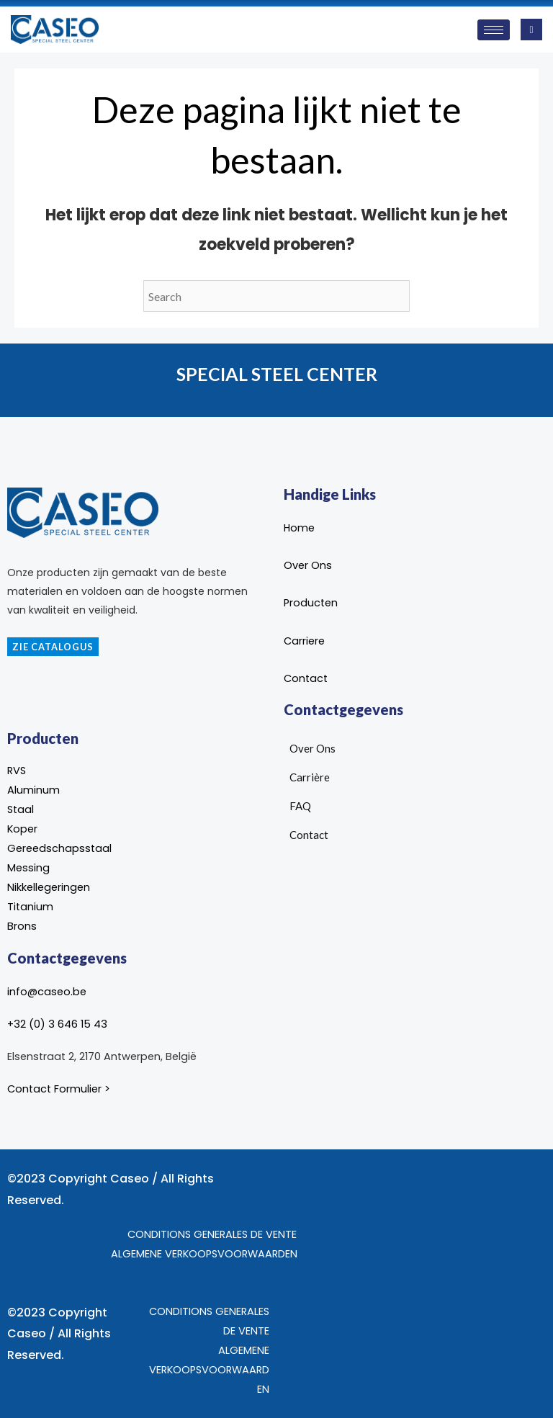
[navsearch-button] (531, 29)
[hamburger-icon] (493, 29)
